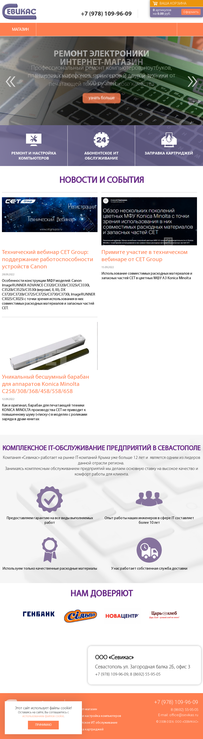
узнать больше (102, 98)
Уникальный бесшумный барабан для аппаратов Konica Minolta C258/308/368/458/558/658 (45, 384)
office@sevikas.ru (183, 715)
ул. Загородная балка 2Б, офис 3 (156, 667)
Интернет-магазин (84, 709)
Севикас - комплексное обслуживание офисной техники (19, 11)
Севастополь (108, 667)
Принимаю (43, 725)
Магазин (20, 29)
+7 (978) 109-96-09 (106, 14)
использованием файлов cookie (43, 716)
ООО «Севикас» (186, 721)
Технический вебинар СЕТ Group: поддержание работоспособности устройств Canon (47, 259)
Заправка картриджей (169, 143)
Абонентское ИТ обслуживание (101, 145)
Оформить (191, 12)
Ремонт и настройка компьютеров (33, 145)
